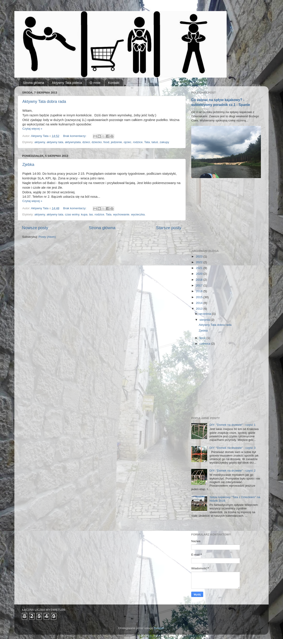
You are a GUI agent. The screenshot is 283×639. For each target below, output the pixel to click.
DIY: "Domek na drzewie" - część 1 (232, 424)
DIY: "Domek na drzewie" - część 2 (232, 470)
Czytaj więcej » (32, 128)
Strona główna (33, 82)
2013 (199, 308)
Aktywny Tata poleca (67, 82)
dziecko (97, 142)
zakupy (164, 142)
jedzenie (116, 142)
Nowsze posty (35, 227)
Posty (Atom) (47, 236)
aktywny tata (55, 142)
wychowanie (121, 214)
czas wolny (72, 214)
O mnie (95, 82)
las (91, 214)
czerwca (205, 343)
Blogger (159, 628)
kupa (84, 214)
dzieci (86, 142)
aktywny (39, 142)
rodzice (138, 142)
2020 (199, 273)
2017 (199, 285)
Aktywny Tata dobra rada (44, 101)
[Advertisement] (224, 213)
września (205, 313)
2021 (199, 268)
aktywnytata (73, 142)
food (106, 142)
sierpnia (205, 319)
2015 (199, 297)
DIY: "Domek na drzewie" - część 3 (232, 447)
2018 (199, 279)
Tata (147, 142)
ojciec (127, 142)
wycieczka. (138, 214)
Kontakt (113, 82)
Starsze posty (168, 227)
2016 (199, 291)
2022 (199, 262)
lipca (203, 338)
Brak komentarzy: (75, 136)
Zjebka (28, 164)
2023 (199, 256)
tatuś (154, 142)
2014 (199, 303)
